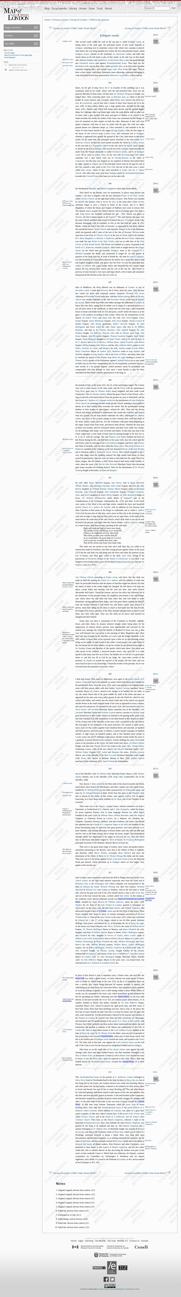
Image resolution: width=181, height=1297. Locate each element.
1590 (82, 106)
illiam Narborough (84, 941)
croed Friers (66, 1001)
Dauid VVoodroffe (110, 761)
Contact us (134, 1240)
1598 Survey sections (99, 19)
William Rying (123, 296)
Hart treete (86, 170)
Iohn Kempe (96, 324)
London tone (109, 133)
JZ (93, 1190)
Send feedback (9, 57)
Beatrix (78, 489)
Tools (100, 8)
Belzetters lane (81, 884)
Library (73, 8)
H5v (155, 380)
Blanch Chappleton (108, 188)
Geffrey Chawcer (130, 522)
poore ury (151, 1107)
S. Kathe (93, 565)
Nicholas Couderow (114, 948)
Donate (144, 1240)
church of (109, 580)
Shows (83, 8)
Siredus (141, 202)
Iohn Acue (116, 321)
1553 (100, 761)
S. (106, 452)
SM (85, 1219)
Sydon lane (127, 170)
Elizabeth (83, 935)
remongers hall (150, 890)
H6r (155, 478)
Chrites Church (87, 199)
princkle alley (116, 66)
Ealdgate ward (67, 41)
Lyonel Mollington (136, 944)
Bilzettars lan (149, 96)
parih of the (131, 1114)
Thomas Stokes (138, 746)
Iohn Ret (134, 954)
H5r (155, 282)
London (65, 268)
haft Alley (126, 556)
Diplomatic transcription (18, 65)
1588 (86, 780)
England (112, 217)
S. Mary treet (149, 139)
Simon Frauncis (126, 342)
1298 (142, 902)
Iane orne (116, 483)
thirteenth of (87, 1123)
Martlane (92, 188)
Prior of (83, 1055)
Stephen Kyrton (137, 758)
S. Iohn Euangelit (121, 809)
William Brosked (98, 944)
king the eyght (116, 357)
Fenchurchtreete (122, 158)
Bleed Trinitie (128, 238)
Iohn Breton (139, 342)
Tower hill (110, 167)
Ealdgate (79, 48)
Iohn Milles (139, 348)
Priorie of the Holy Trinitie (132, 196)
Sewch (87, 495)
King (85, 214)
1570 (122, 501)
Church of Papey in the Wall (110, 824)
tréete (96, 784)
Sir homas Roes (100, 1129)
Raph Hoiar (98, 902)
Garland (135, 712)
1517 (77, 553)
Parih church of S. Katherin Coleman (150, 1112)
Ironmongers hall (131, 155)
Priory (122, 388)
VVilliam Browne (99, 489)
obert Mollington (96, 948)
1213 (109, 351)
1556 (135, 774)
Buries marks (132, 146)
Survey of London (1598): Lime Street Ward (145, 28)
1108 (130, 235)
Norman (78, 217)
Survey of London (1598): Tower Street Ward (74, 28)
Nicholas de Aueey (90, 348)
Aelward (94, 133)
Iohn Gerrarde (110, 755)
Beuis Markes (66, 853)
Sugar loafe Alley (114, 69)
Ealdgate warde (109, 35)
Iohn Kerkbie (93, 709)
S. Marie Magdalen (85, 238)
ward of (136, 257)
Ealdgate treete (82, 54)
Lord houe (123, 1030)
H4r (155, 83)
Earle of (120, 354)
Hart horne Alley (67, 59)
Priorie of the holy (133, 449)
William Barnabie (121, 815)
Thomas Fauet (135, 321)
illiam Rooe (113, 342)
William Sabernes (132, 908)
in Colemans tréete (99, 400)
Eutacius (104, 290)
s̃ (143, 208)
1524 (119, 706)
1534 (101, 755)
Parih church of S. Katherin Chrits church (67, 450)
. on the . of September (124, 981)
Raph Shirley (106, 495)
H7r (155, 674)
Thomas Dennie (100, 746)
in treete (102, 963)
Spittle (102, 743)
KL (78, 1215)
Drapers (82, 1018)
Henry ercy (80, 1080)
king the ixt (125, 562)
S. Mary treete (137, 143)
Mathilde (79, 354)
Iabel (104, 752)
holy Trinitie (106, 905)
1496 (94, 749)
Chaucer (148, 530)
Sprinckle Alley (67, 66)
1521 (123, 960)
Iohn (112, 333)
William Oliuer (107, 815)
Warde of (119, 559)
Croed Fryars (92, 176)
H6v (155, 572)
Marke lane (117, 1141)
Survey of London (78, 19)
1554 (94, 774)
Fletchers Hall (138, 793)
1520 (109, 685)
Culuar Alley (100, 155)
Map (47, 8)
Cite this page (9, 53)
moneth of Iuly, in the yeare (92, 385)
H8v (155, 970)
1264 (135, 290)
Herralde (102, 486)
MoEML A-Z (122, 1240)
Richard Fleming (108, 887)
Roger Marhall (137, 483)
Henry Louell (129, 935)
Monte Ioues (125, 1055)
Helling (86, 345)
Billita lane (119, 100)
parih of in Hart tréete (126, 1021)
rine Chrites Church (84, 577)
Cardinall (123, 360)
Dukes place (69, 439)
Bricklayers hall (67, 62)
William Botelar (100, 932)
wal (130, 796)
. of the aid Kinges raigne (121, 385)
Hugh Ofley (118, 777)
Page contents (13, 27)
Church (99, 229)
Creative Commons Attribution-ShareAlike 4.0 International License (119, 1289)
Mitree (119, 75)
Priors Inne (97, 1058)
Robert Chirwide (120, 324)
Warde (118, 299)
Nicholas (117, 926)
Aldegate (122, 229)
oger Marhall (96, 483)
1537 (142, 749)
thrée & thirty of (125, 1080)
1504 (96, 464)
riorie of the (69, 201)
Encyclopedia (59, 8)
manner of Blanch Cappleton (115, 1147)
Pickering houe (67, 792)
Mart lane (86, 1141)
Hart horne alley (116, 60)
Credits (9, 35)
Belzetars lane (119, 97)
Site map (111, 1240)
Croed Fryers (107, 1036)
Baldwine (116, 351)
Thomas (141, 443)
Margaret (113, 470)
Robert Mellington (129, 932)
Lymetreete (102, 60)
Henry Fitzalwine (82, 351)
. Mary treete (67, 783)
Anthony (122, 348)
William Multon (81, 486)
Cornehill (117, 538)
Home (47, 19)
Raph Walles (139, 336)
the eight (137, 923)
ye (139, 260)
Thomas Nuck (128, 333)
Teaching (89, 1240)
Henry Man (86, 758)
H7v (155, 769)
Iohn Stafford (139, 815)
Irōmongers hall (101, 884)
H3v (155, 35)
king (119, 130)
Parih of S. (84, 247)
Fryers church (123, 997)
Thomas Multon (114, 489)
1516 (94, 957)
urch (150, 900)
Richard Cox (91, 890)
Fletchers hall (66, 795)
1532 (93, 719)
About (108, 8)
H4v (155, 183)
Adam (109, 911)
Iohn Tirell (126, 318)
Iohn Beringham (95, 336)
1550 (127, 758)
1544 (121, 440)
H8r (155, 872)
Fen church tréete (117, 1049)
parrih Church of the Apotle (92, 507)
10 (126, 1089)
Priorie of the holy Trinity (117, 859)
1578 (110, 777)
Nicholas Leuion (108, 712)
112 (109, 970)
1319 (123, 917)
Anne (77, 495)
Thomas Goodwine (118, 336)
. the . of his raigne (93, 920)
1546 (77, 758)
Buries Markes (100, 853)
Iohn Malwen (101, 345)
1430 (95, 815)
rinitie (67, 203)
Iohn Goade (116, 486)
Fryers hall (79, 978)
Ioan (134, 486)
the (104, 88)
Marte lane (118, 1132)
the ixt (123, 837)
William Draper (82, 752)
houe (134, 173)
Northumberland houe (111, 1107)
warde (82, 290)
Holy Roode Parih (92, 244)
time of (84, 1033)
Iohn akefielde (112, 492)
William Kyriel (138, 926)
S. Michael (98, 238)
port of (127, 220)
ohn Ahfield (122, 330)
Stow (91, 8)
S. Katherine (109, 238)
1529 (142, 716)
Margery (106, 348)
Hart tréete (124, 896)
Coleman (117, 1111)
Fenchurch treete (87, 63)
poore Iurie (131, 1104)
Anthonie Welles (125, 345)
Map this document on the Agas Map (18, 55)
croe (111, 577)
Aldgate (95, 164)
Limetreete (120, 54)
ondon (111, 275)
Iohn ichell (118, 749)
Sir (89, 318)
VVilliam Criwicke (136, 492)
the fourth (91, 887)
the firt (109, 202)
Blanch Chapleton (115, 1120)
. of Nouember (115, 923)
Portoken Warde (93, 296)
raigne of (115, 130)
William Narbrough (126, 941)
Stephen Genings (123, 688)
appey (64, 809)
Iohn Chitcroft (90, 492)
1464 (85, 483)
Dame (107, 318)
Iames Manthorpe (96, 321)
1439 (117, 722)
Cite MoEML (100, 1240)
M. (118, 799)
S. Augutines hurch (100, 146)
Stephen (78, 905)
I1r (155, 1072)
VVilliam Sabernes (115, 902)
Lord (117, 437)
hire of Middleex (120, 954)
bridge (95, 559)
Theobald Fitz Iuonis (135, 293)
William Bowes (120, 944)
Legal (80, 1240)
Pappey (101, 806)
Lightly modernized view (18, 70)
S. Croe (102, 911)
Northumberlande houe (117, 63)
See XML (9, 43)
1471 (142, 938)
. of (134, 923)
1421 (129, 746)
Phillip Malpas (81, 722)
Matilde (81, 202)
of (115, 935)
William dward (117, 938)
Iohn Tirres (108, 926)
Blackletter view (18, 67)
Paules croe (68, 587)
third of (122, 562)
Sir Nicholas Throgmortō (124, 94)
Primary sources (60, 19)
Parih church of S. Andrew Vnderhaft (150, 512)
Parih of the (103, 241)
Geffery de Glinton (83, 266)
